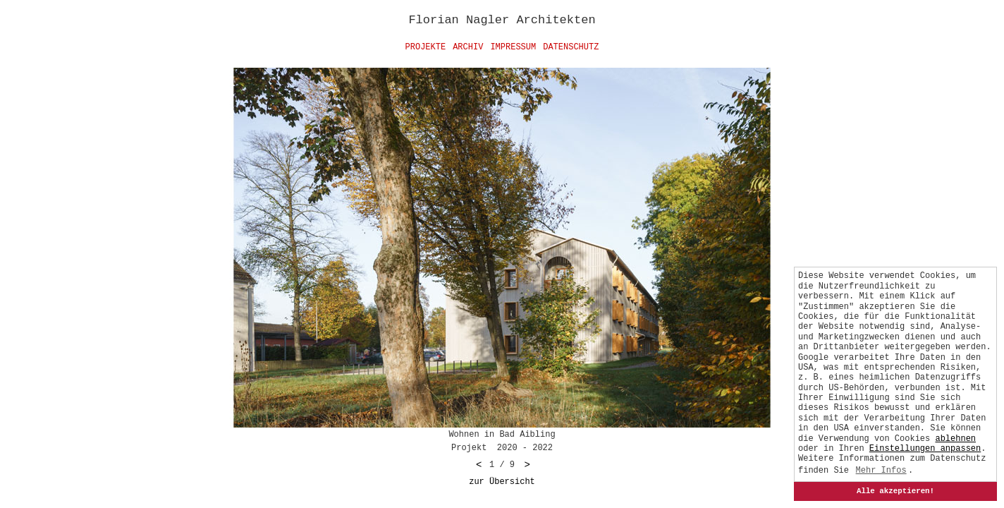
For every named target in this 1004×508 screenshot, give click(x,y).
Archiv (468, 47)
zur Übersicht (502, 482)
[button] (925, 449)
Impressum (513, 47)
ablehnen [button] (955, 439)
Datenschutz (571, 47)
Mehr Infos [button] (881, 471)
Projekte (425, 47)
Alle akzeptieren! (895, 491)
